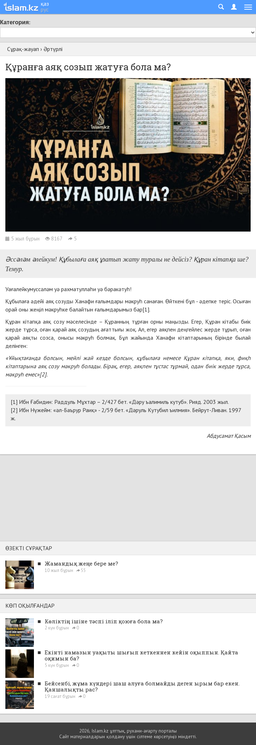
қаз (45, 3)
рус (45, 9)
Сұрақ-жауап (23, 48)
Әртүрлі (53, 48)
